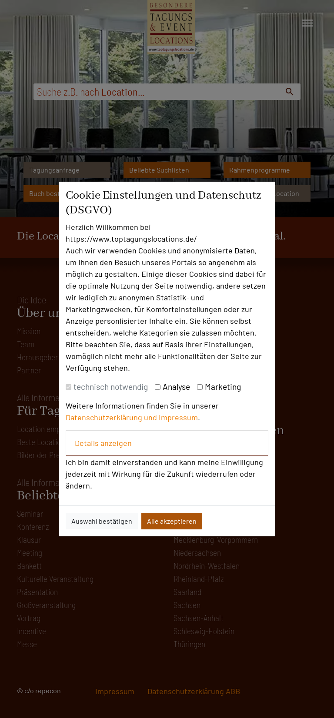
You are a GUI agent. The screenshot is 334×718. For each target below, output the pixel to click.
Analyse (176, 387)
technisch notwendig (110, 387)
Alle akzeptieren (172, 521)
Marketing (223, 387)
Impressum (178, 417)
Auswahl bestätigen (101, 521)
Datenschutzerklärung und (112, 417)
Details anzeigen (103, 443)
